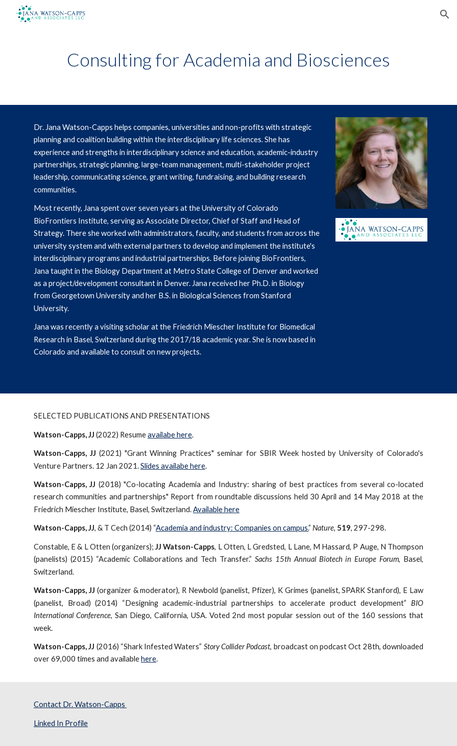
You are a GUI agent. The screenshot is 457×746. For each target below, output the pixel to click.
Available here (216, 509)
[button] (444, 14)
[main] (228, 59)
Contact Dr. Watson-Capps (79, 704)
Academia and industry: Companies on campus (232, 527)
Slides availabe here (172, 466)
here (148, 658)
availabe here (170, 434)
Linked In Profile (61, 723)
